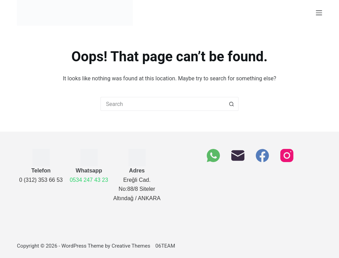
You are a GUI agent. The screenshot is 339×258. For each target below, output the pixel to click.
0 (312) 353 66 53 (40, 180)
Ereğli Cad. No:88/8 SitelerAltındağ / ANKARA (137, 189)
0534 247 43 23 (89, 180)
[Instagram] (286, 155)
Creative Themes (131, 246)
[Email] (237, 155)
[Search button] (232, 104)
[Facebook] (262, 155)
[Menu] (319, 13)
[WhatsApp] (213, 155)
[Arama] (162, 104)
